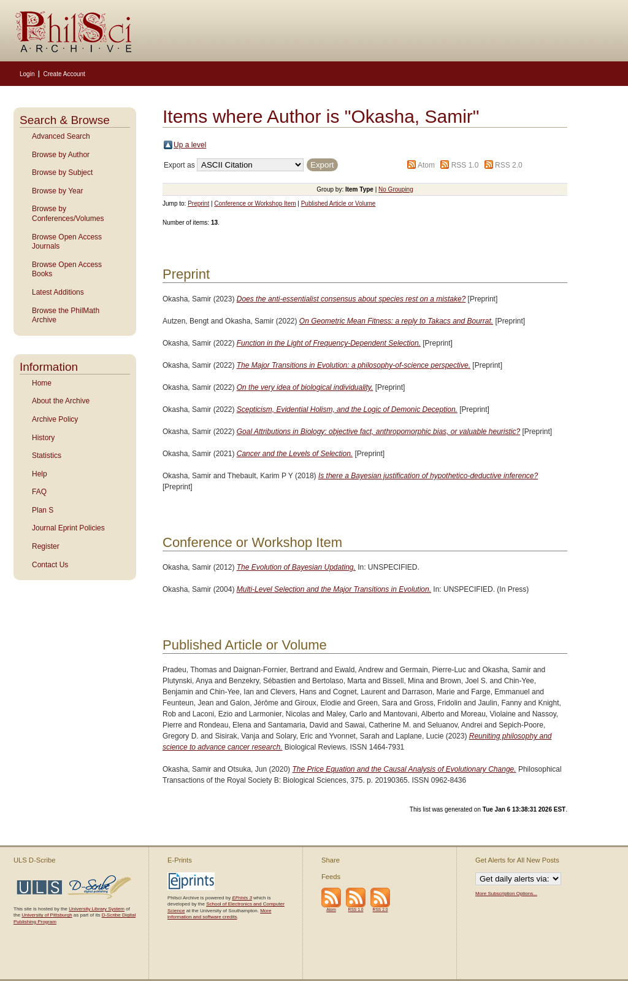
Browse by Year (57, 191)
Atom (426, 165)
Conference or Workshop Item (255, 203)
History (43, 437)
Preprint (198, 203)
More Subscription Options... (506, 893)
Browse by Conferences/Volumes (68, 213)
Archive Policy (55, 419)
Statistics (46, 455)
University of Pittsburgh (46, 915)
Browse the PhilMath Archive (65, 315)
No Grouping (395, 189)
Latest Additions (58, 292)
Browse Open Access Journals (67, 242)
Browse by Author (61, 154)
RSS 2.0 (509, 165)
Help (39, 474)
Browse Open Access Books (67, 269)
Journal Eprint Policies (68, 528)
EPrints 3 (241, 898)
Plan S (42, 510)
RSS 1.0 (465, 165)
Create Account (64, 74)
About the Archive (61, 401)
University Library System (96, 909)
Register (45, 546)
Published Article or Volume (338, 203)
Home (42, 383)
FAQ (39, 491)
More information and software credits (219, 914)
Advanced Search (61, 136)
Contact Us (50, 564)
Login (27, 74)
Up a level (190, 145)
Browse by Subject (62, 172)
